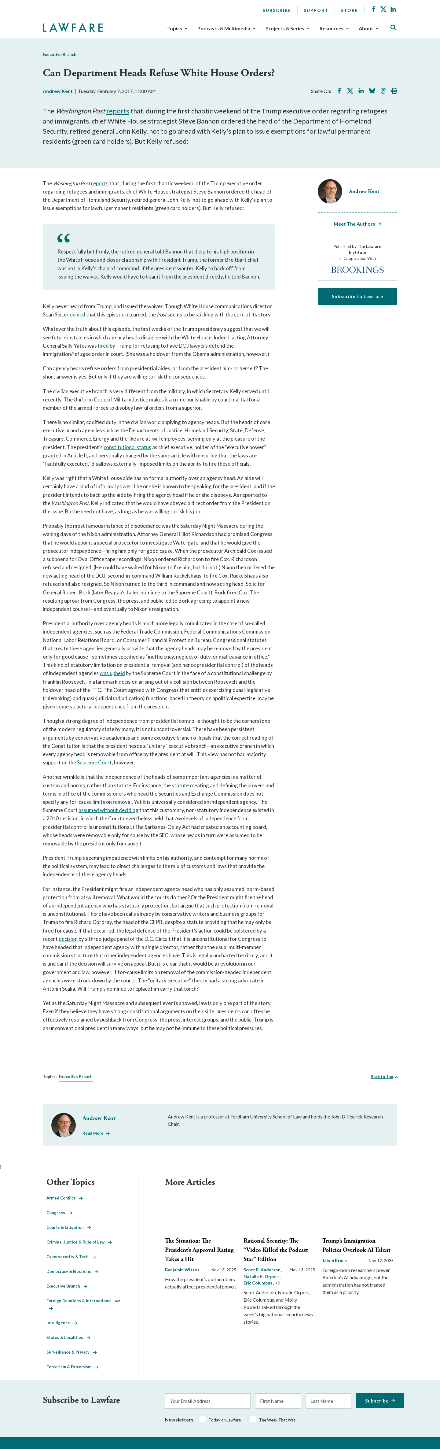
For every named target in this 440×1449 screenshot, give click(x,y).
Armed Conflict (64, 1198)
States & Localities (68, 1337)
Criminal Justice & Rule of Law (79, 1242)
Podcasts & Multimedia (223, 28)
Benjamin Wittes (182, 1269)
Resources (331, 28)
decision (68, 939)
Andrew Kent (58, 91)
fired (103, 345)
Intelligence (61, 1322)
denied (77, 314)
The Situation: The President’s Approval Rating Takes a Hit (199, 1250)
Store (349, 10)
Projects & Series (285, 28)
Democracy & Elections (72, 1271)
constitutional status (127, 447)
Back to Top (382, 1076)
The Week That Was (277, 1420)
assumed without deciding (108, 810)
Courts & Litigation (68, 1227)
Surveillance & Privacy (71, 1352)
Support (316, 10)
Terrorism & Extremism (72, 1366)
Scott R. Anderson (262, 1269)
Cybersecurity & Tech (71, 1256)
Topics (174, 28)
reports (117, 111)
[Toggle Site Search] (393, 27)
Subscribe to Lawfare (357, 296)
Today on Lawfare (225, 1420)
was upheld (112, 673)
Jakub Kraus (334, 1260)
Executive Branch (59, 54)
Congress (59, 1212)
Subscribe (277, 10)
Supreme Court (94, 762)
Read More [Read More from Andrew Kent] (93, 1133)
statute (180, 785)
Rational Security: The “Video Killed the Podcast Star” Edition (276, 1250)
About (366, 28)
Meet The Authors (354, 224)
